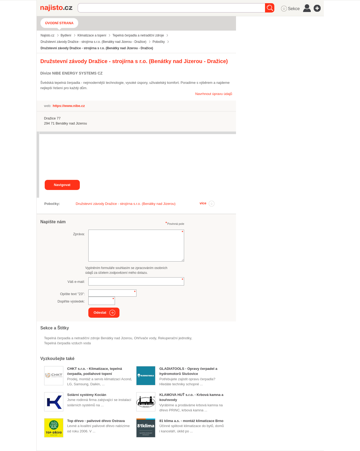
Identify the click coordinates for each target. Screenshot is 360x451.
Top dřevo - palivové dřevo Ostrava (96, 421)
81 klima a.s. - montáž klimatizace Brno (191, 421)
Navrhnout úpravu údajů (213, 94)
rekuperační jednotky (174, 338)
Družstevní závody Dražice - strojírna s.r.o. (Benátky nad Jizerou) (126, 204)
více (203, 203)
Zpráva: (79, 234)
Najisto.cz (59, 8)
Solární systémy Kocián (86, 395)
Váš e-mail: (76, 282)
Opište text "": (72, 294)
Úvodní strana (59, 23)
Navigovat (62, 185)
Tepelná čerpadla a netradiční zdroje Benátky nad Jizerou (88, 338)
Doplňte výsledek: (71, 301)
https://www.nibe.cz (69, 106)
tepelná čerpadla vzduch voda (67, 343)
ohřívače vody (145, 338)
